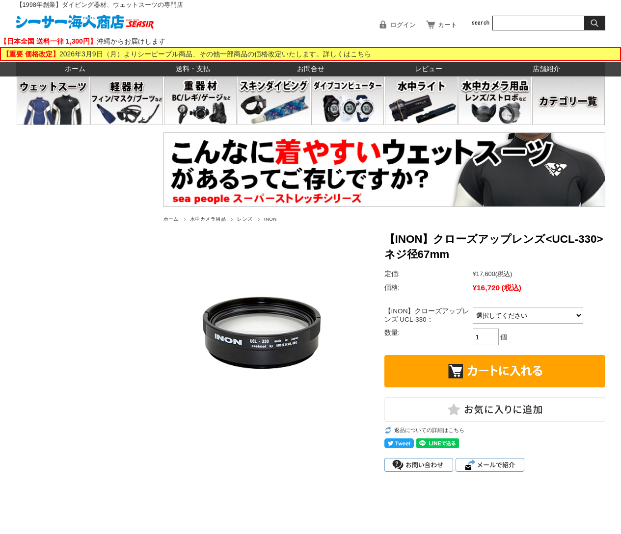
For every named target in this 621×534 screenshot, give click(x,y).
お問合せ (310, 69)
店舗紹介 (546, 69)
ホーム (75, 69)
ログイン (403, 24)
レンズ (244, 219)
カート (447, 24)
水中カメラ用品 (208, 219)
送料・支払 (193, 69)
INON (270, 219)
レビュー (428, 69)
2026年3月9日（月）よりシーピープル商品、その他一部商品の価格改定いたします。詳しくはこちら (215, 54)
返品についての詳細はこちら (429, 430)
